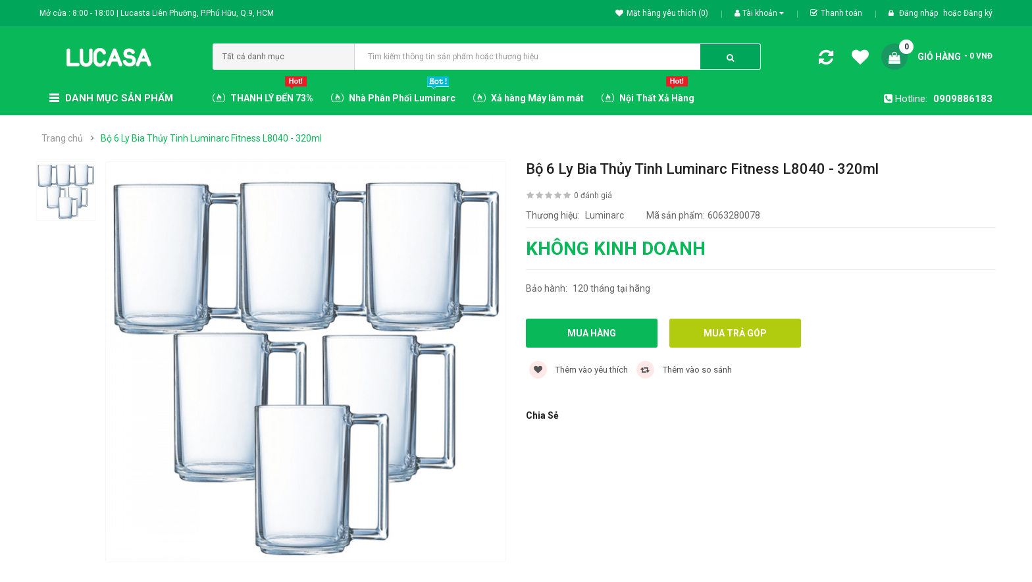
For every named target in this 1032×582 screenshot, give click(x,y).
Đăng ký (978, 13)
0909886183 (963, 99)
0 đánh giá (593, 195)
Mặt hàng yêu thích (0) (661, 13)
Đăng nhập (919, 13)
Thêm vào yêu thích (578, 370)
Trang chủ (62, 138)
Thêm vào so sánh (684, 370)
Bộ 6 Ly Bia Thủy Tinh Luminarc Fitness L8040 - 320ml (211, 138)
